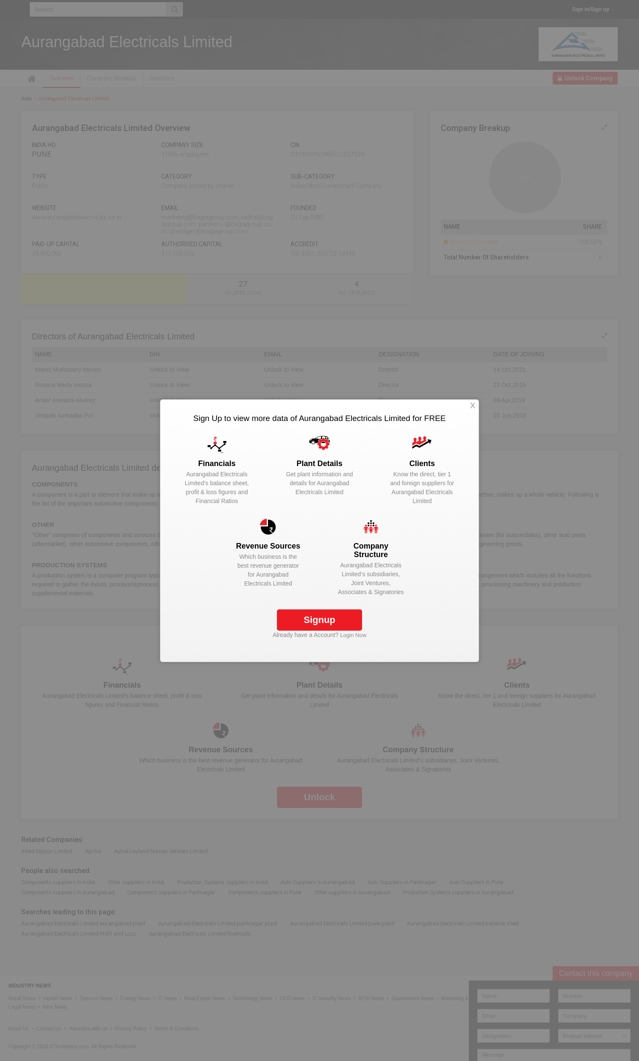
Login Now (353, 635)
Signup (320, 619)
